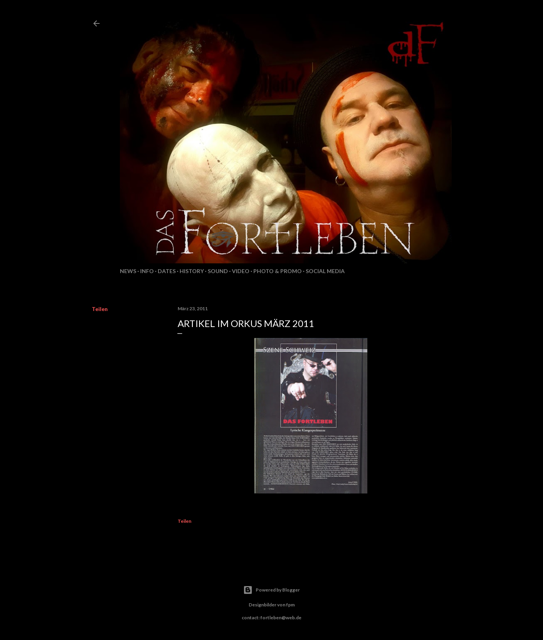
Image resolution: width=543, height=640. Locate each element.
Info (147, 271)
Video (240, 271)
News (128, 271)
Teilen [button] (100, 309)
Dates (167, 271)
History (192, 271)
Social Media (325, 271)
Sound (218, 271)
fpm (290, 605)
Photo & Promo (277, 271)
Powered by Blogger (271, 590)
